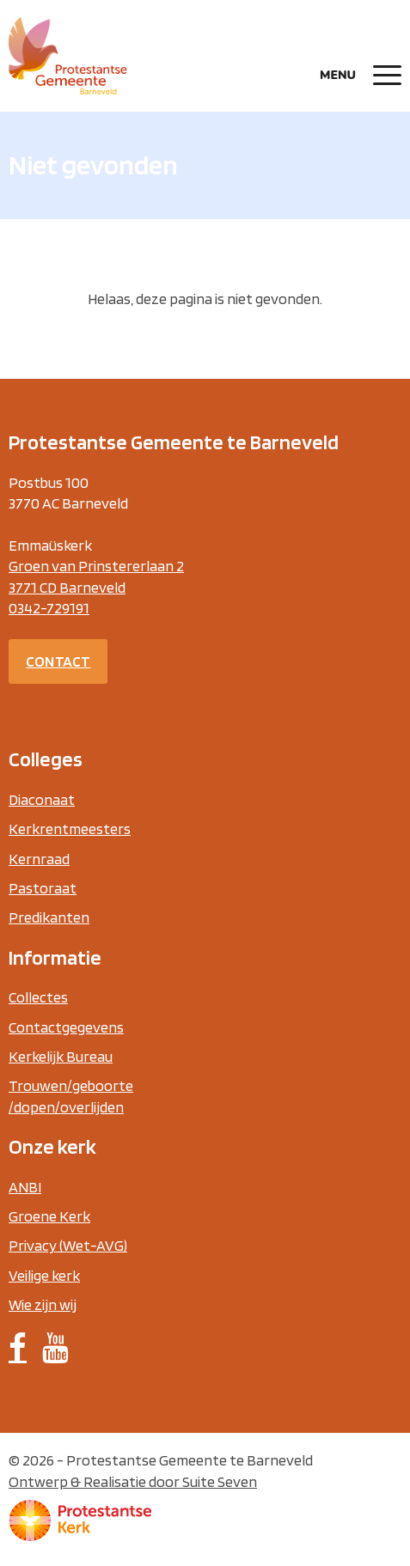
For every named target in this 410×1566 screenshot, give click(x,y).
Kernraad (39, 859)
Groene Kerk (49, 1216)
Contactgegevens (66, 1027)
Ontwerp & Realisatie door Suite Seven (133, 1481)
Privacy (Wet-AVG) (68, 1245)
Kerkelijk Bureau (61, 1056)
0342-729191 (49, 608)
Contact (58, 661)
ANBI (25, 1187)
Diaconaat (42, 799)
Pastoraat (42, 888)
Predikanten (49, 917)
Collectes (38, 997)
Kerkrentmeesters (70, 829)
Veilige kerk (44, 1275)
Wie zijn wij (42, 1304)
